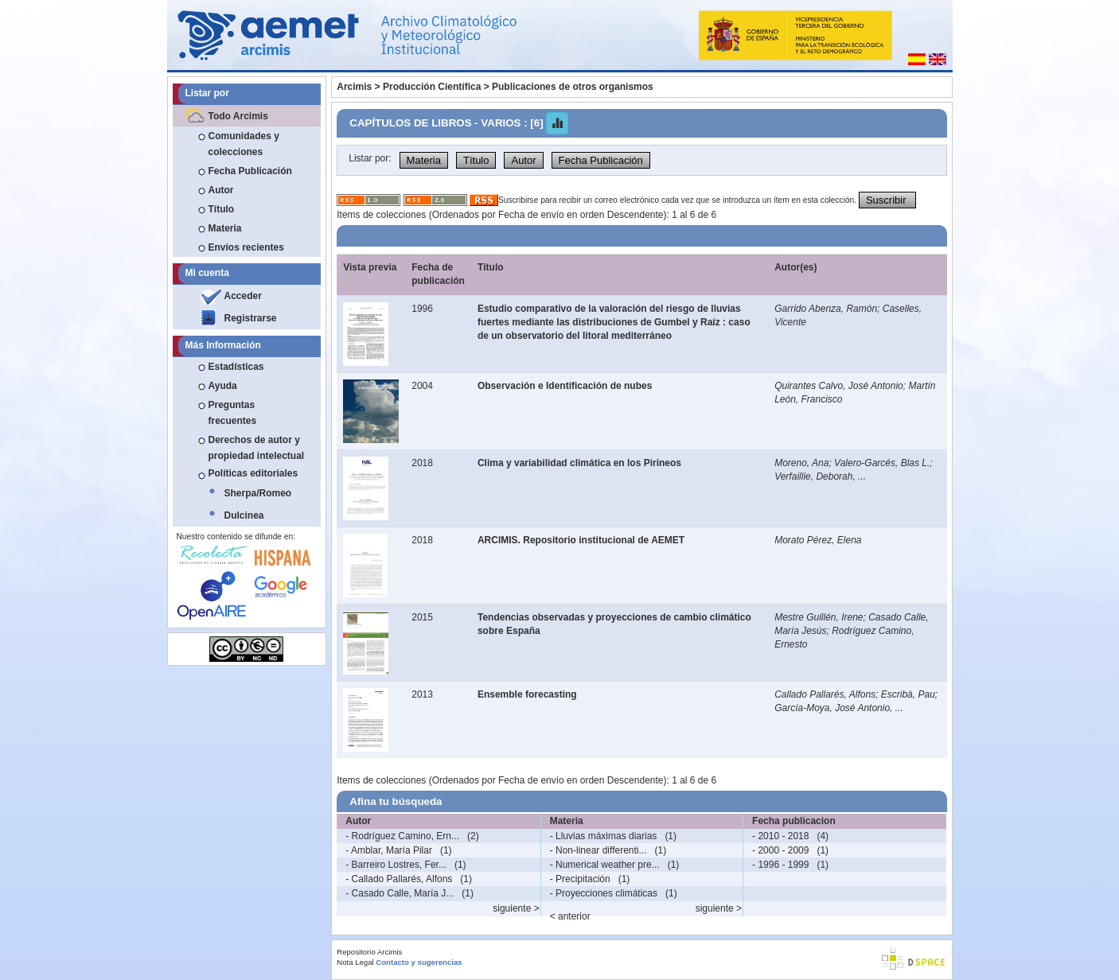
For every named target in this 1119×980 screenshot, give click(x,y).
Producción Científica (432, 86)
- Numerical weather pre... (605, 864)
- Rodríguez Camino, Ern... (402, 836)
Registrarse (250, 318)
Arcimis (354, 86)
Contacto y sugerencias (419, 962)
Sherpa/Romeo (258, 493)
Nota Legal (355, 962)
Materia (225, 228)
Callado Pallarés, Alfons (824, 694)
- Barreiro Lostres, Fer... (395, 864)
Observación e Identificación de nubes (565, 385)
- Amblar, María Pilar (388, 850)
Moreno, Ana (801, 463)
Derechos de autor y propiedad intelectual (257, 447)
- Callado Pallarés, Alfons (398, 879)
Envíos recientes (246, 247)
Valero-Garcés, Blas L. (882, 463)
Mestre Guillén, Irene (818, 617)
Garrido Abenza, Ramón (825, 308)
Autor (221, 190)
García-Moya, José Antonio (832, 708)
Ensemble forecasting (527, 694)
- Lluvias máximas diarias (603, 836)
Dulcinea (244, 515)
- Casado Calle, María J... (399, 893)
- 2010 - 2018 (780, 836)
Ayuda (223, 385)
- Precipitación (580, 879)
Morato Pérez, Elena (817, 540)
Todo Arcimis (238, 116)
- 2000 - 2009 (780, 850)
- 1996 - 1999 (780, 864)
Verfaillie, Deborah (813, 476)
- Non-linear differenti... (598, 850)
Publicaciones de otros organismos (572, 86)
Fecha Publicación (250, 171)
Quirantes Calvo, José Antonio (838, 385)
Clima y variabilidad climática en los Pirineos (579, 463)
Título (222, 209)
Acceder (243, 295)
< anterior (570, 916)
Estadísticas (236, 366)
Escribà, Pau (908, 694)
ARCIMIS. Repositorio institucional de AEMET (581, 540)
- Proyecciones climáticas (603, 893)
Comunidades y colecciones (244, 144)
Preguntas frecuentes (233, 412)
